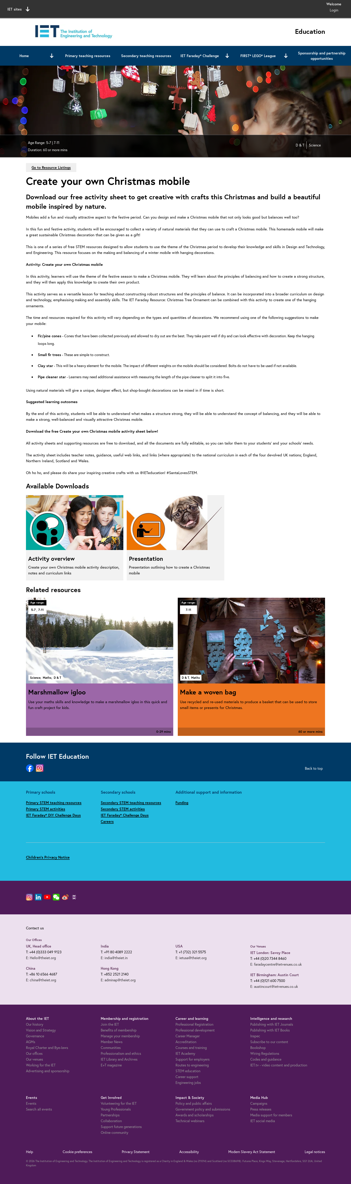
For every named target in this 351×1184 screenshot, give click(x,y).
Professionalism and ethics (121, 1053)
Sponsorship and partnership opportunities (321, 56)
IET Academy (185, 1053)
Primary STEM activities (45, 808)
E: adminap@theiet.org (118, 980)
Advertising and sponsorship (47, 1070)
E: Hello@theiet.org (41, 957)
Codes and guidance (265, 1059)
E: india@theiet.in (114, 957)
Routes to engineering (192, 1065)
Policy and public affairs (194, 1103)
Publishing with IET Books (270, 1030)
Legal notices (315, 1151)
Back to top (314, 768)
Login (334, 10)
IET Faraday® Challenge (199, 55)
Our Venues (258, 946)
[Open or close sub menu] (51, 56)
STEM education (188, 1070)
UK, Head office (38, 946)
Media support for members (271, 1115)
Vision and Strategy (41, 1030)
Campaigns (258, 1103)
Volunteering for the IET (119, 1103)
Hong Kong (109, 968)
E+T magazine (111, 1065)
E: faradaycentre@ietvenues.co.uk (276, 964)
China (30, 968)
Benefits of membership (119, 1030)
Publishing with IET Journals (271, 1024)
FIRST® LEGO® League (258, 55)
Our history (34, 1024)
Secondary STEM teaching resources (131, 802)
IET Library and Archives (119, 1059)
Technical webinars (190, 1120)
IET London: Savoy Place (270, 952)
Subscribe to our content (269, 1041)
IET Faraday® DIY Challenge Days (53, 815)
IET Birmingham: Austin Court (274, 974)
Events (31, 1103)
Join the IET (110, 1024)
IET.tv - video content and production (278, 1065)
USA (179, 946)
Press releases (260, 1109)
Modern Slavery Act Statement (251, 1151)
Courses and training (191, 1047)
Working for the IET (41, 1065)
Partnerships (110, 1115)
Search (221, 8)
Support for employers (193, 1059)
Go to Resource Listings (51, 167)
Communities (111, 1047)
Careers (107, 821)
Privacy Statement (136, 1151)
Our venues (34, 1059)
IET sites (18, 9)
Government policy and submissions (203, 1109)
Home (24, 55)
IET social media (262, 1120)
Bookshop (258, 1047)
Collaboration (111, 1120)
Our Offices (34, 940)
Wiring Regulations (264, 1053)
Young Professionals (116, 1109)
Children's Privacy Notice (48, 857)
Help (29, 1151)
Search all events (39, 1109)
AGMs (30, 1041)
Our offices (34, 1053)
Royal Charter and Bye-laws (47, 1047)
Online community (114, 1132)
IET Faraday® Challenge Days (125, 815)
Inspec (255, 1036)
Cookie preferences (77, 1151)
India (105, 946)
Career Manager (188, 1036)
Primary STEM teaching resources (53, 802)
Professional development (195, 1030)
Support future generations (121, 1126)
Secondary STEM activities (123, 808)
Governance (35, 1036)
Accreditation (186, 1041)
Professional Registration (194, 1024)
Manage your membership (120, 1036)
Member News (111, 1041)
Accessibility (189, 1151)
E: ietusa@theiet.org (191, 957)
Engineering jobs (188, 1082)
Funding (182, 802)
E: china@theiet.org (41, 980)
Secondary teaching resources (146, 55)
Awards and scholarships (195, 1115)
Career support (187, 1076)
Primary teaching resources (87, 55)
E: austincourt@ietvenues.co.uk (274, 986)
